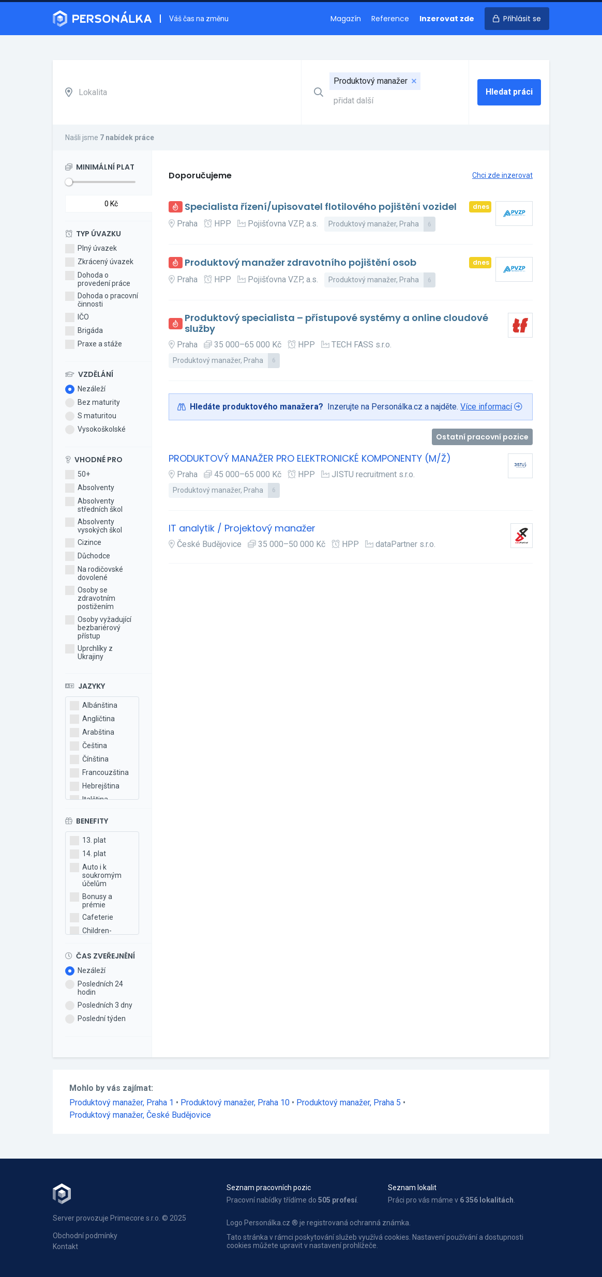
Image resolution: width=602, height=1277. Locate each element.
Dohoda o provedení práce (97, 279)
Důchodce (87, 556)
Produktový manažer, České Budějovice (140, 1115)
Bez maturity (92, 402)
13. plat (88, 840)
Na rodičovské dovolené (94, 573)
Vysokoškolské (95, 429)
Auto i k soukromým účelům (96, 875)
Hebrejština (94, 786)
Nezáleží (85, 389)
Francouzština (99, 773)
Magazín (345, 18)
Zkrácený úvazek (99, 262)
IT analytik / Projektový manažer (242, 528)
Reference (390, 18)
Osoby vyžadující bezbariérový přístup (98, 627)
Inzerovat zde (446, 18)
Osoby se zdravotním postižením (90, 598)
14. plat (88, 854)
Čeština (88, 746)
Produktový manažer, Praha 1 (122, 1102)
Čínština (89, 759)
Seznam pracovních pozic (269, 1187)
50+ (77, 474)
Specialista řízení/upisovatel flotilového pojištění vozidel (321, 207)
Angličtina (92, 719)
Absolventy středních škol (94, 505)
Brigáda (84, 331)
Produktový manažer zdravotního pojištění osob (300, 262)
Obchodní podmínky (85, 1236)
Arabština (92, 732)
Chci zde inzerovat (502, 175)
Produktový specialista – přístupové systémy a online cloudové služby (336, 323)
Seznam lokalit (412, 1187)
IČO (77, 317)
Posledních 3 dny (98, 1005)
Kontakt (65, 1246)
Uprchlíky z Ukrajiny (89, 652)
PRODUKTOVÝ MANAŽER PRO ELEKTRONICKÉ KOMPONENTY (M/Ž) (310, 458)
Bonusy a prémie (91, 900)
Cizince (83, 543)
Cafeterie (91, 917)
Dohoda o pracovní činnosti (101, 300)
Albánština (93, 705)
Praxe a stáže (93, 344)
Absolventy (89, 488)
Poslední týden (95, 1019)
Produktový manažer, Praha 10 (236, 1102)
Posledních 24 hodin (94, 988)
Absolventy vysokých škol (93, 526)
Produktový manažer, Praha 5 (349, 1102)
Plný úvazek (91, 248)
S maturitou (90, 416)
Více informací (486, 407)
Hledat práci (509, 92)
